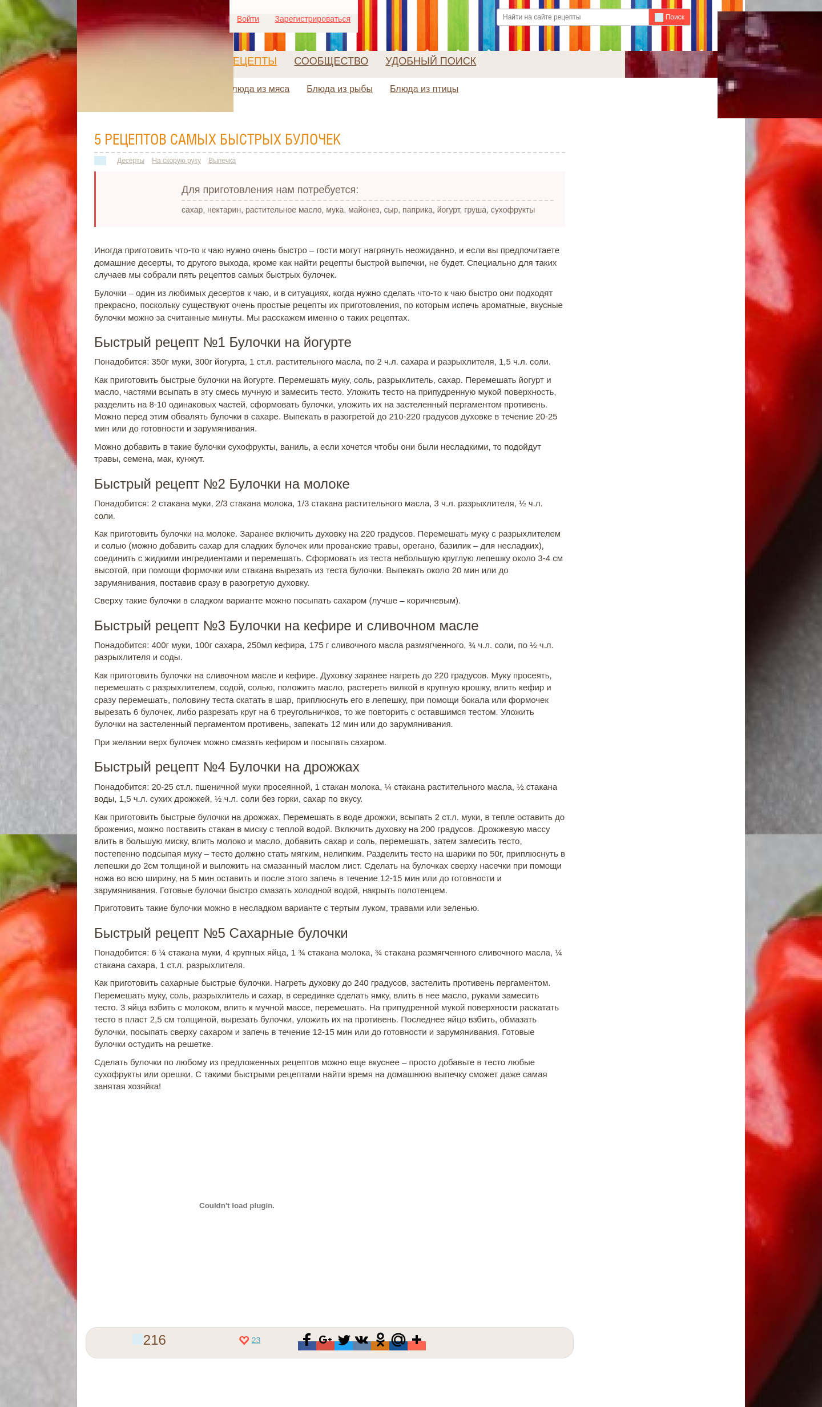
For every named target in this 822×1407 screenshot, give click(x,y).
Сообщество (331, 61)
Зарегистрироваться (312, 18)
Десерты (130, 161)
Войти (248, 18)
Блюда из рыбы (340, 89)
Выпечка (222, 161)
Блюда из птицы (424, 89)
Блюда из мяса (257, 89)
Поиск (669, 17)
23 (250, 1340)
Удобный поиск (430, 61)
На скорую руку (176, 161)
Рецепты (251, 61)
